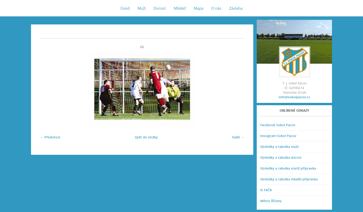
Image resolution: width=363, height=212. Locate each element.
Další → (238, 137)
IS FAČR (266, 190)
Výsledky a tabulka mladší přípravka (289, 179)
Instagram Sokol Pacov (278, 136)
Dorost (159, 8)
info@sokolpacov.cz (294, 97)
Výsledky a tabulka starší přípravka (288, 168)
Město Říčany (271, 201)
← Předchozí (50, 137)
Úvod (125, 8)
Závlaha (236, 8)
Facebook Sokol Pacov (277, 125)
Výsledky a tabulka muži (279, 146)
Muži (142, 8)
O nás (216, 8)
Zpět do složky (146, 137)
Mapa (198, 8)
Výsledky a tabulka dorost (281, 157)
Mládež (180, 8)
